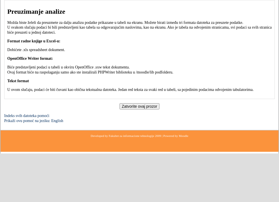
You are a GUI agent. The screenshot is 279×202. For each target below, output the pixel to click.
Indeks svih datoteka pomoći (26, 116)
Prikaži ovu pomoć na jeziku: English (33, 121)
